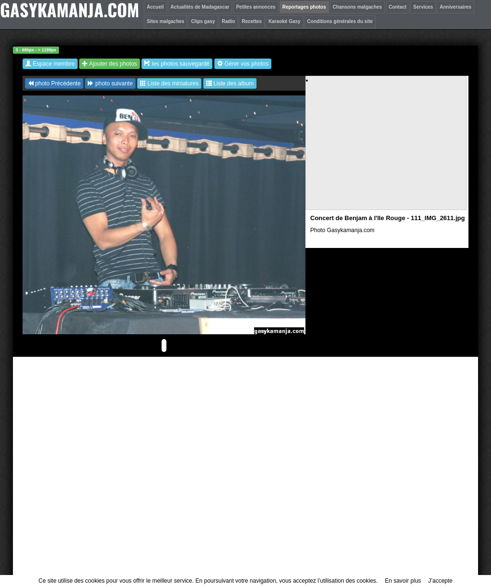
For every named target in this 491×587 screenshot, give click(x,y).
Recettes (252, 21)
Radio (228, 21)
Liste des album (230, 83)
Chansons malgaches (357, 7)
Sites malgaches (165, 21)
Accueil (155, 7)
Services (423, 7)
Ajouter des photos (109, 63)
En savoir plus (403, 580)
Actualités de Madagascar (200, 7)
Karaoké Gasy (285, 21)
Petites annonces (255, 7)
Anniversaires (455, 7)
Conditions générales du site (340, 21)
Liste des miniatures (169, 83)
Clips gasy (203, 21)
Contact (398, 7)
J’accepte (440, 580)
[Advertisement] (386, 151)
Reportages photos (304, 7)
